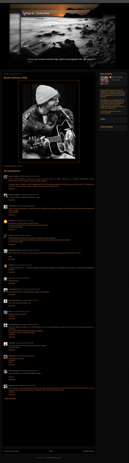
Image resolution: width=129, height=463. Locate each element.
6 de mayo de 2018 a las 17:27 (29, 300)
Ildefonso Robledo (14, 194)
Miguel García (13, 385)
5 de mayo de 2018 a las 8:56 (26, 206)
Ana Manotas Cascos (15, 289)
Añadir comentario (10, 398)
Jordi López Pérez (14, 300)
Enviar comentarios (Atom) (53, 457)
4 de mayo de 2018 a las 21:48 (31, 176)
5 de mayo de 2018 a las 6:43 (29, 194)
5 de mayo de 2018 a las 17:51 (24, 220)
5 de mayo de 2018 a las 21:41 (31, 250)
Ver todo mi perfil (115, 80)
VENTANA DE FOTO (15, 250)
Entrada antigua (88, 451)
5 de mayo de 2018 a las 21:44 (23, 265)
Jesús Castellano (14, 370)
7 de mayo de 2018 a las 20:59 (24, 343)
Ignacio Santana (14, 176)
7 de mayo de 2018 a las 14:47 (29, 324)
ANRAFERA (12, 356)
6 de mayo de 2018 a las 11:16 (31, 289)
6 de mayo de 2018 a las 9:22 (20, 278)
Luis (10, 278)
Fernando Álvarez (14, 324)
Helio (10, 311)
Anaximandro (13, 206)
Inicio (51, 451)
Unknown (12, 220)
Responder (12, 189)
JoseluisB (12, 343)
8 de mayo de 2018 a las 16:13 (26, 356)
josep (10, 235)
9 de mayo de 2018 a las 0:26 (28, 370)
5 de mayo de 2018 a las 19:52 (22, 235)
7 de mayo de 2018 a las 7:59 (21, 311)
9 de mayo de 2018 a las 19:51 (27, 385)
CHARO (11, 265)
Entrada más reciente (11, 451)
